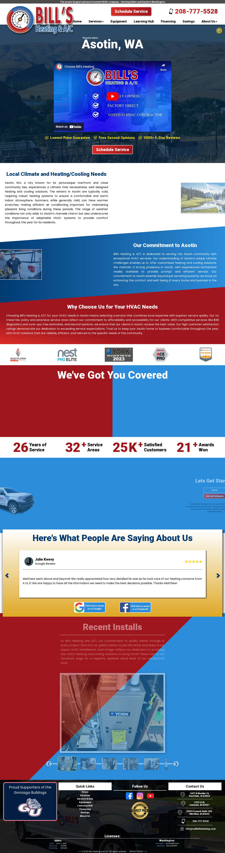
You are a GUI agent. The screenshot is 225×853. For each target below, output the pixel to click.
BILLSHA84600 (171, 846)
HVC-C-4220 (61, 843)
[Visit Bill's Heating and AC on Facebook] (129, 796)
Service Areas (85, 798)
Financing (85, 809)
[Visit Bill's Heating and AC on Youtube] (150, 796)
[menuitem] (77, 22)
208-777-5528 (196, 11)
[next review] (218, 576)
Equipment (85, 802)
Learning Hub (85, 805)
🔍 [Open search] (219, 30)
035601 (64, 846)
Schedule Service (131, 11)
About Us (85, 816)
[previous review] (7, 576)
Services (85, 795)
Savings (85, 812)
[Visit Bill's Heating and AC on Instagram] (140, 796)
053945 (63, 848)
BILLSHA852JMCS (172, 843)
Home (85, 792)
